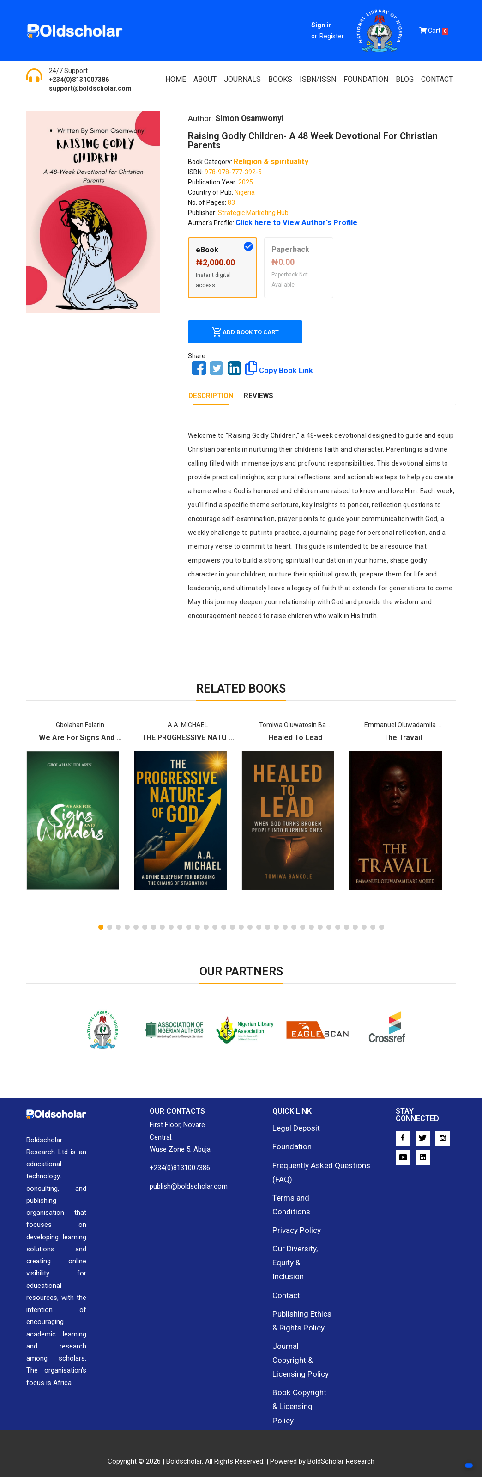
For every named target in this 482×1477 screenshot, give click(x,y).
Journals (242, 79)
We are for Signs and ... (80, 737)
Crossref (384, 1034)
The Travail (403, 737)
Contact (437, 79)
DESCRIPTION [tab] (211, 395)
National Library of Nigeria (98, 1039)
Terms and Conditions (288, 1195)
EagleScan (313, 1034)
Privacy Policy (293, 1218)
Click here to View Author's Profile (287, 222)
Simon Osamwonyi (248, 118)
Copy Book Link (274, 367)
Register (331, 36)
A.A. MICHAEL (188, 724)
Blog (405, 79)
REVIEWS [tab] (258, 395)
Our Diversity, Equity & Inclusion (301, 1241)
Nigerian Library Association (241, 1039)
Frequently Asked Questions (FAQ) (314, 1166)
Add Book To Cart (245, 331)
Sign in (321, 25)
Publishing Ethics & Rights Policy (301, 1286)
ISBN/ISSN (318, 79)
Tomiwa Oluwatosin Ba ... (295, 724)
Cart (433, 31)
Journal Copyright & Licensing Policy (302, 1315)
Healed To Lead (295, 737)
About (205, 79)
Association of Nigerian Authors (169, 1039)
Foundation (289, 1144)
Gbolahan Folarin (80, 724)
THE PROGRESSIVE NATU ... (188, 737)
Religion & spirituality (266, 161)
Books (280, 79)
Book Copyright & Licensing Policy (298, 1344)
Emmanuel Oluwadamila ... (402, 724)
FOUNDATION (365, 79)
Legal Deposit (292, 1126)
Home (175, 79)
